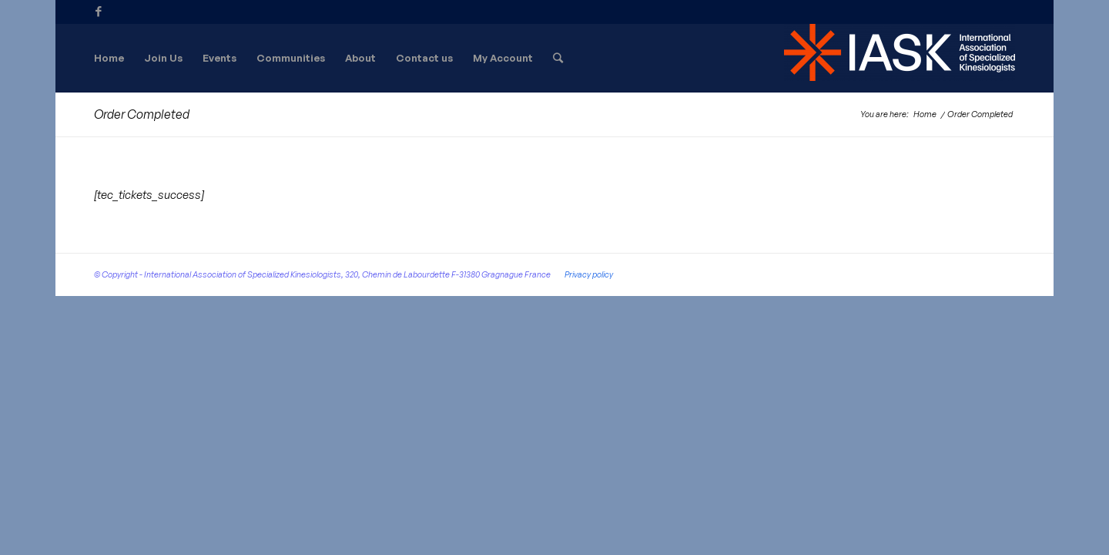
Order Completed (141, 114)
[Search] (558, 58)
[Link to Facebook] (98, 11)
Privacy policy (589, 274)
